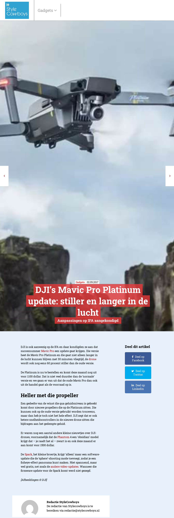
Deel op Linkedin (138, 387)
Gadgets (46, 10)
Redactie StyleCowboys (63, 502)
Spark (28, 454)
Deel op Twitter (139, 372)
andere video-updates (65, 466)
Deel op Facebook (138, 358)
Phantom (63, 437)
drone (92, 359)
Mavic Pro (47, 351)
